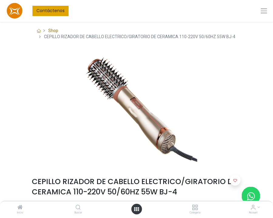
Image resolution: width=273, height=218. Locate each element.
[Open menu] (136, 209)
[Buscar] (78, 207)
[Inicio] (20, 207)
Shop (53, 30)
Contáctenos (50, 11)
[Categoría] (195, 207)
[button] (235, 180)
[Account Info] (253, 207)
